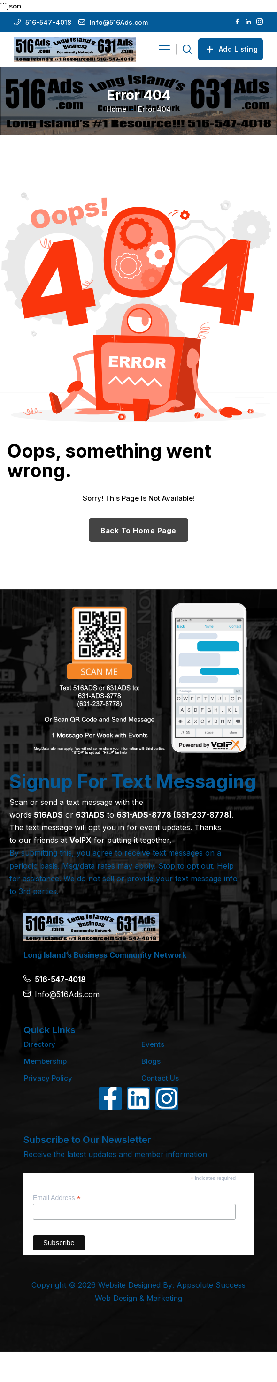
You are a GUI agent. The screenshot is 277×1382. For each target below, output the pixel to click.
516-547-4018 (48, 22)
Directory (39, 1044)
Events (152, 1044)
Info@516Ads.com (119, 22)
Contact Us (160, 1078)
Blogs (151, 1061)
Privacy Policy (48, 1078)
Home (116, 109)
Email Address (57, 1198)
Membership (45, 1061)
